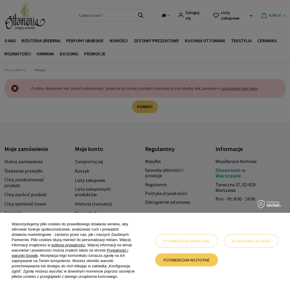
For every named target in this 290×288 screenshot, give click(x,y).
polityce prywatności (68, 245)
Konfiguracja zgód (251, 241)
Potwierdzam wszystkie (187, 260)
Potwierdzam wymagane (187, 241)
